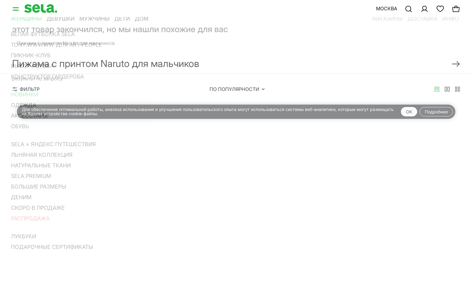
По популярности (237, 89)
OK (409, 111)
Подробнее (436, 111)
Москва (386, 8)
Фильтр (26, 89)
